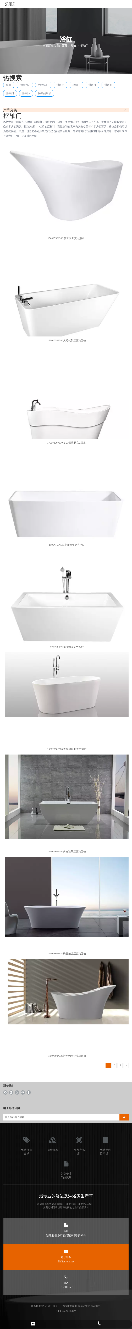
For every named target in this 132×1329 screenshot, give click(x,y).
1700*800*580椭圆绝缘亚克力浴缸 (67, 953)
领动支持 (85, 1306)
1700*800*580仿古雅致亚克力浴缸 (67, 851)
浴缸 (8, 84)
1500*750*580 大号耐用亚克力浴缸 (67, 749)
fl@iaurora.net (66, 1261)
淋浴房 (60, 84)
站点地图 (95, 1306)
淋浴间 (108, 84)
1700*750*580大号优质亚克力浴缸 (67, 340)
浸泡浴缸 (25, 84)
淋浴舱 (26, 93)
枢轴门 (76, 84)
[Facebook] (5, 1092)
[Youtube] (23, 1092)
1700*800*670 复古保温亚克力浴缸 (67, 442)
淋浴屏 (92, 84)
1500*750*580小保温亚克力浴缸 (67, 544)
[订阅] (124, 1117)
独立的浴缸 (44, 93)
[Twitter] (17, 1092)
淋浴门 (10, 93)
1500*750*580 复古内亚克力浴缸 (66, 238)
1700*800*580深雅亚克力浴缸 (67, 647)
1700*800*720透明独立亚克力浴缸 (67, 1055)
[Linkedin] (11, 1092)
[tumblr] (28, 1092)
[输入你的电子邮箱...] (59, 1117)
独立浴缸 (43, 84)
